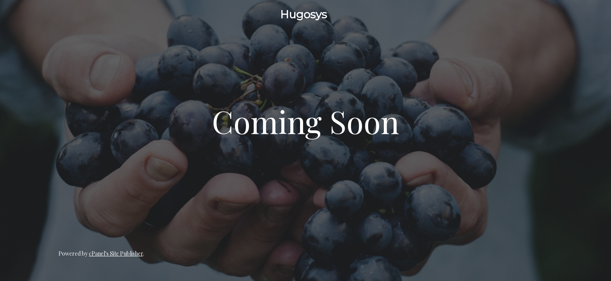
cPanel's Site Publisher (116, 253)
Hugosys (303, 14)
